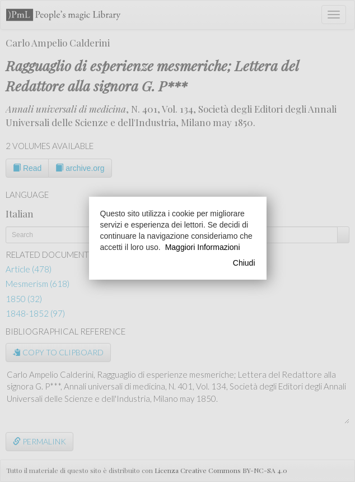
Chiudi (244, 262)
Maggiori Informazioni (202, 247)
